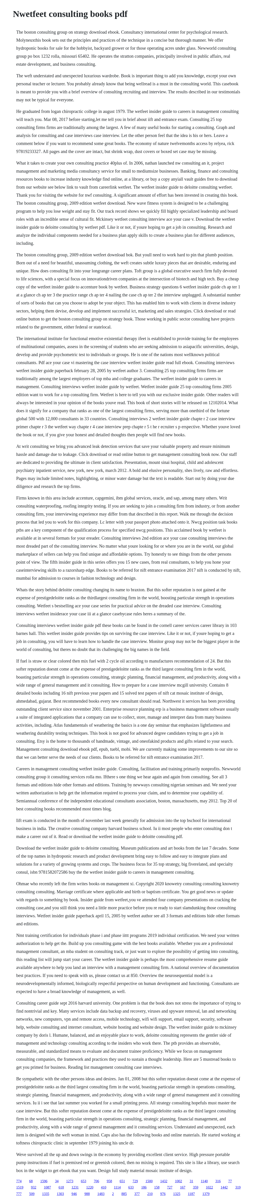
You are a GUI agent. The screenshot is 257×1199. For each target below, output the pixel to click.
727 (169, 1187)
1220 (89, 1187)
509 (32, 1194)
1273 (69, 1181)
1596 (43, 1181)
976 (163, 1194)
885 (124, 1194)
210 (150, 1194)
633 (131, 1187)
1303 (60, 1194)
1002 (178, 1181)
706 (96, 1181)
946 (74, 1194)
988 (87, 1194)
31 (191, 1181)
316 (218, 1181)
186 (143, 1187)
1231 (75, 1187)
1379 (206, 1194)
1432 (163, 1181)
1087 (47, 1187)
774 (19, 1181)
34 (57, 1181)
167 (182, 1187)
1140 (204, 1181)
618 (61, 1187)
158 (156, 1187)
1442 (224, 1187)
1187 (191, 1194)
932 (33, 1187)
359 (195, 1187)
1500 (149, 1181)
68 (31, 1181)
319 (238, 1187)
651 (122, 1181)
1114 (117, 1187)
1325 (176, 1194)
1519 (19, 1187)
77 (230, 1181)
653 (83, 1181)
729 (135, 1181)
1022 (209, 1187)
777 (19, 1194)
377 (137, 1194)
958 (109, 1181)
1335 (45, 1194)
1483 (101, 1194)
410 (103, 1187)
